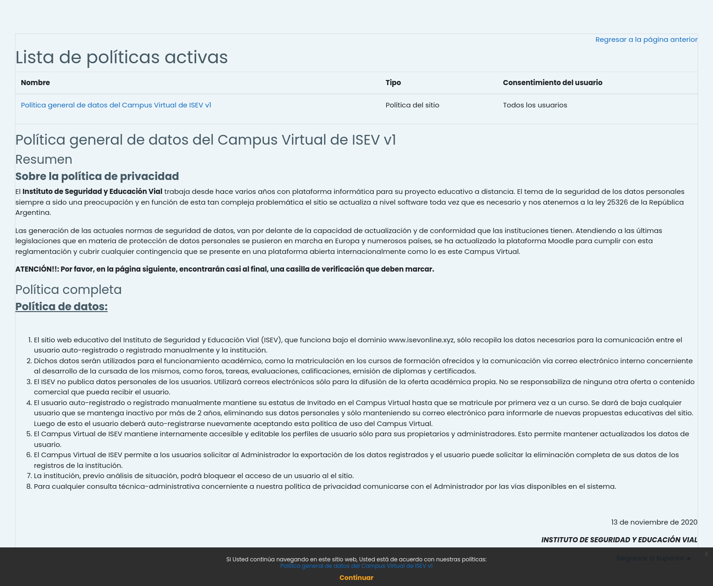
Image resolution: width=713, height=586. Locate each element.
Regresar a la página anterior (646, 39)
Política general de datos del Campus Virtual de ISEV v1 (116, 105)
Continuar (356, 577)
